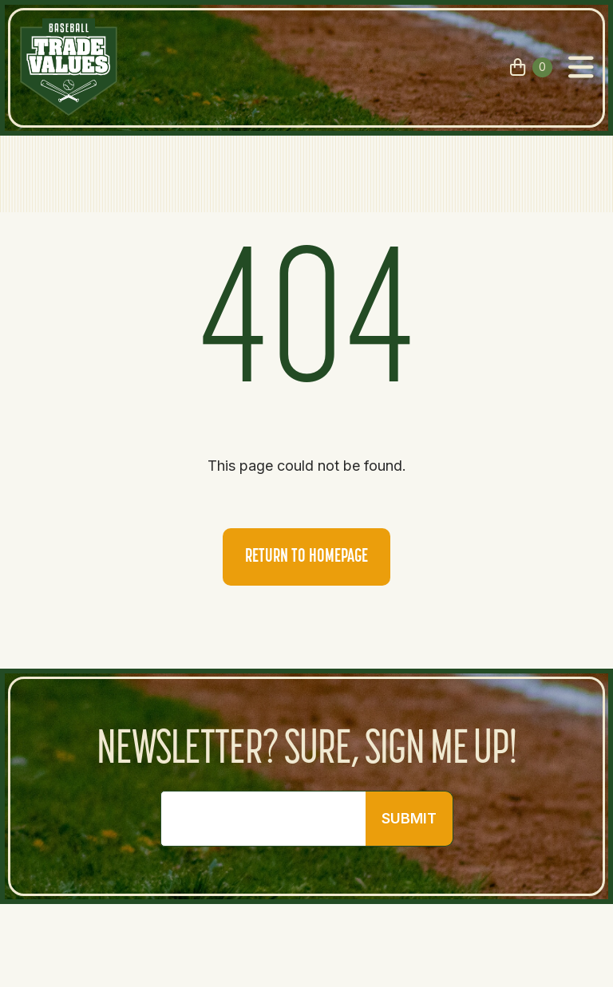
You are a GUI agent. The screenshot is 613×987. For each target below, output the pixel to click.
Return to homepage (306, 557)
